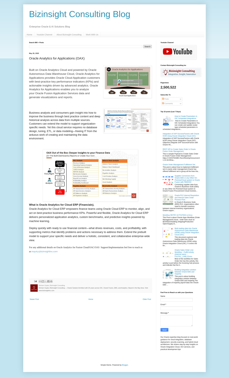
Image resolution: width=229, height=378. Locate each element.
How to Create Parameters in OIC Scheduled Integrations (186, 117)
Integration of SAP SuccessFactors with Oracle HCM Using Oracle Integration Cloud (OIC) (181, 135)
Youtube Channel (44, 34)
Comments (167, 104)
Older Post (147, 299)
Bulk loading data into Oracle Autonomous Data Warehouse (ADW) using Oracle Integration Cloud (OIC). (187, 231)
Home (29, 34)
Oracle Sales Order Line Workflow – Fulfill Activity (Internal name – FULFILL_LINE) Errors (184, 253)
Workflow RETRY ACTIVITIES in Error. (178, 215)
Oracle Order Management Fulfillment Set (179, 165)
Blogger (125, 365)
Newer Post (34, 299)
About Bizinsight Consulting (69, 34)
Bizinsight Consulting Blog (79, 14)
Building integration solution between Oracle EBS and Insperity (185, 272)
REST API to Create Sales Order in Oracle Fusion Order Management (179, 150)
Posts (165, 99)
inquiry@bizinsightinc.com (45, 251)
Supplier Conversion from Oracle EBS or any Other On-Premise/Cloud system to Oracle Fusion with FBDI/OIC (187, 179)
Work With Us (92, 34)
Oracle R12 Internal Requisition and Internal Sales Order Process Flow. (187, 197)
